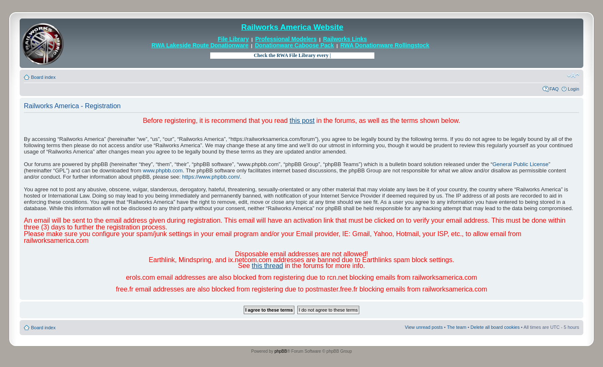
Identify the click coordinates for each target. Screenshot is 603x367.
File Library (233, 39)
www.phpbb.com (163, 170)
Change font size (573, 75)
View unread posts (424, 327)
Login (573, 88)
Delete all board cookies (495, 327)
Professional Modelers (286, 39)
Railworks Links (345, 39)
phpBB (280, 351)
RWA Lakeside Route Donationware (200, 45)
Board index (43, 77)
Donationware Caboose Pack (294, 45)
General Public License (520, 164)
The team (456, 327)
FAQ (554, 88)
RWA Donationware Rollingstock (384, 45)
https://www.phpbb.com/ (211, 177)
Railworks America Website (292, 27)
